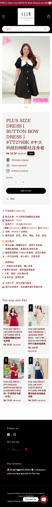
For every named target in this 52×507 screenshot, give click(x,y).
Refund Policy (39, 501)
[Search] (45, 28)
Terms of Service (14, 501)
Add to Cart (26, 190)
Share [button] (10, 199)
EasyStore (30, 496)
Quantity (9, 177)
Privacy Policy (27, 501)
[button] (3, 17)
